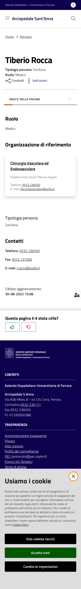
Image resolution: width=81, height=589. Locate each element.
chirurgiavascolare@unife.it (37, 189)
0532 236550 (31, 185)
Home (9, 36)
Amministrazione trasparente (26, 435)
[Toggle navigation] (7, 18)
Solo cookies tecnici (40, 538)
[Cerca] (73, 18)
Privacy (10, 440)
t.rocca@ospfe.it (28, 268)
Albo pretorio (14, 446)
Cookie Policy (21, 524)
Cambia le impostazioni (40, 566)
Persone (26, 36)
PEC (8, 456)
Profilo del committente (22, 451)
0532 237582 (22, 259)
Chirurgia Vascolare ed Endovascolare (29, 166)
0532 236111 (31, 404)
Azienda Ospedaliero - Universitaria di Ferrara (30, 5)
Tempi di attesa (15, 466)
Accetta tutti (40, 552)
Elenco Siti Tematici (18, 461)
